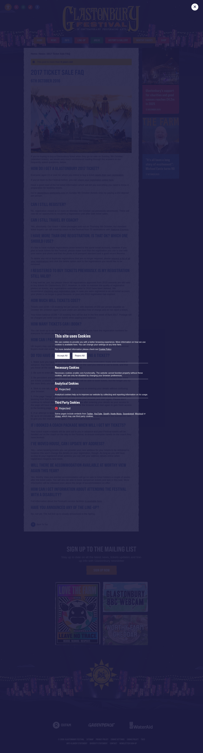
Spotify (106, 414)
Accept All (62, 355)
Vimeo (58, 416)
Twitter (90, 414)
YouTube (98, 414)
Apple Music (116, 414)
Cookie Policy (105, 349)
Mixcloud (139, 414)
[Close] (194, 6)
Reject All (80, 355)
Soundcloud (128, 414)
